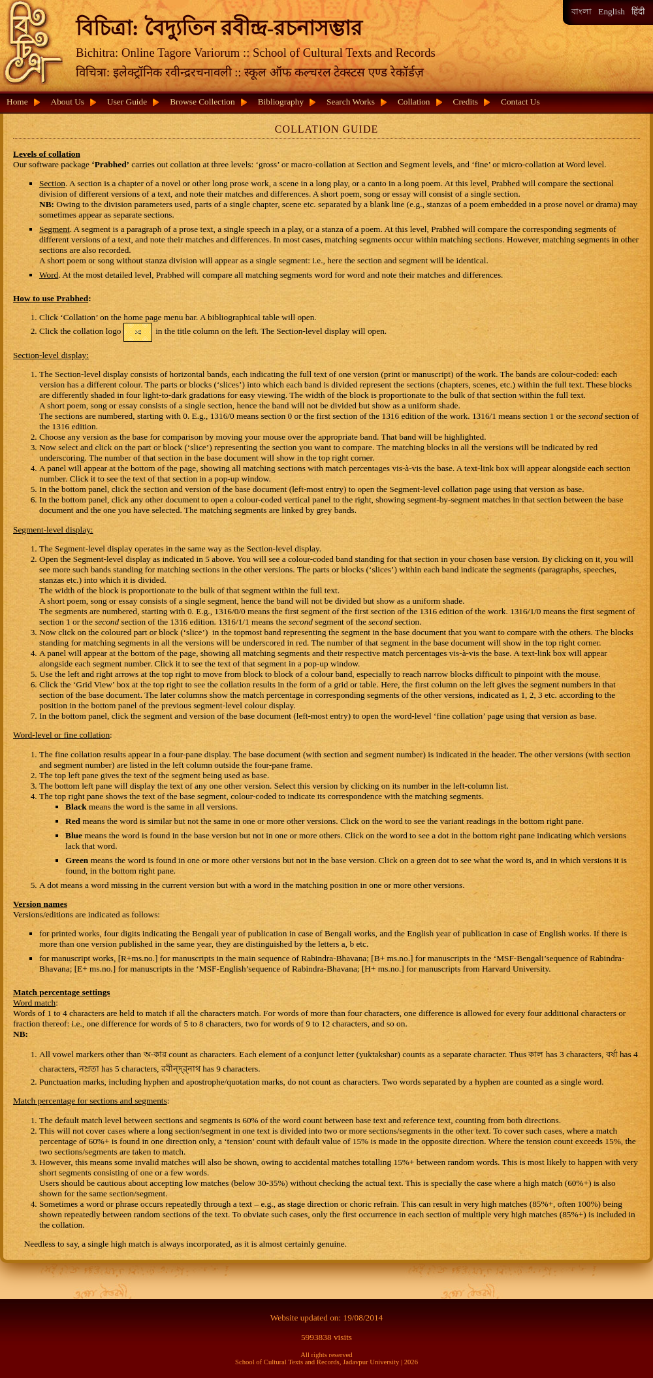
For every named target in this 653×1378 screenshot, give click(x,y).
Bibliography (281, 102)
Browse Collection (202, 102)
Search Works (350, 102)
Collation (414, 102)
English (611, 11)
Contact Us (520, 102)
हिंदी (638, 11)
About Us (67, 102)
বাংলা (581, 11)
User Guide (127, 102)
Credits (466, 102)
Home (17, 102)
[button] (138, 332)
